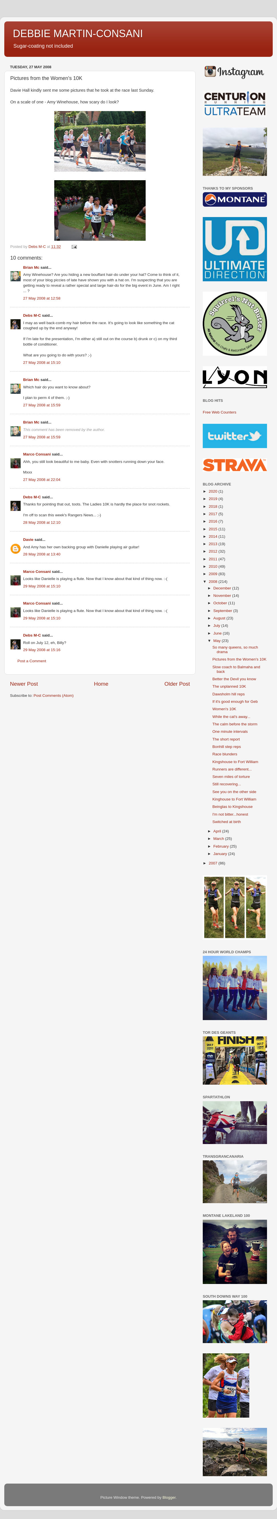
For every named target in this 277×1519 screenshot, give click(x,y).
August (219, 618)
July (217, 625)
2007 (213, 863)
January (220, 854)
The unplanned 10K (229, 686)
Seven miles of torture (231, 776)
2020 (213, 491)
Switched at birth (226, 822)
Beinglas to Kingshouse (232, 806)
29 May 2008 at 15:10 (42, 586)
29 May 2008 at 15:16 (42, 650)
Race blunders (224, 754)
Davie (28, 539)
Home (101, 684)
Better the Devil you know (234, 679)
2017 (213, 514)
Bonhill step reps (226, 747)
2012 (213, 551)
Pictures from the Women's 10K (239, 659)
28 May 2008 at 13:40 (42, 554)
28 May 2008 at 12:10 (42, 522)
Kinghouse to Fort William (234, 799)
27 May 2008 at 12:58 (42, 298)
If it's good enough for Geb (235, 701)
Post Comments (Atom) (54, 695)
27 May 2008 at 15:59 (42, 405)
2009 (213, 574)
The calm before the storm (235, 724)
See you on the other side (234, 792)
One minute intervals (230, 731)
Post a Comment (31, 661)
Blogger (169, 1497)
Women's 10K (224, 709)
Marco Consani (37, 454)
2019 (213, 499)
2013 (213, 544)
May (217, 641)
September (223, 611)
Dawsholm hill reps (228, 694)
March (219, 838)
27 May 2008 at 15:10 (42, 362)
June (218, 633)
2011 (213, 559)
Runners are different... (232, 769)
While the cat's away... (231, 717)
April (217, 831)
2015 (213, 529)
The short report (226, 739)
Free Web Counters (219, 412)
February (221, 846)
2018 (213, 506)
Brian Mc (31, 267)
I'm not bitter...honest (230, 814)
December (222, 588)
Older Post (177, 684)
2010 (213, 566)
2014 (213, 536)
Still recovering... (226, 784)
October (220, 603)
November (222, 595)
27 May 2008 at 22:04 (42, 479)
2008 (213, 581)
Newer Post (24, 684)
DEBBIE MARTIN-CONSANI (78, 33)
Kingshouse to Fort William (235, 762)
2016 (213, 521)
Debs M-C (32, 315)
